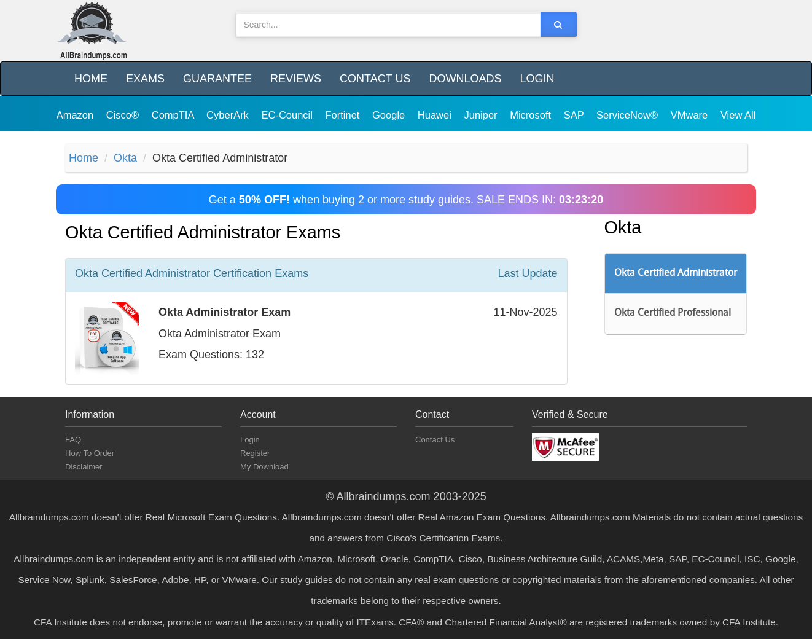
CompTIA (174, 114)
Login (537, 79)
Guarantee (217, 79)
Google (390, 114)
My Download (264, 466)
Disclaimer (84, 466)
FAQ (73, 439)
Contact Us (375, 79)
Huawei (436, 114)
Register (255, 453)
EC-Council (288, 114)
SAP (575, 114)
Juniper (482, 114)
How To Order (89, 453)
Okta (125, 158)
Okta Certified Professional (672, 313)
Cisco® (124, 114)
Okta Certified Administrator (675, 273)
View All (737, 114)
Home (90, 79)
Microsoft (532, 114)
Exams (145, 79)
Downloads (465, 79)
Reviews (295, 79)
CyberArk (228, 114)
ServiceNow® (628, 114)
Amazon (76, 114)
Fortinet (344, 114)
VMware (691, 114)
